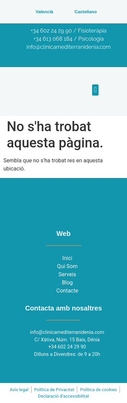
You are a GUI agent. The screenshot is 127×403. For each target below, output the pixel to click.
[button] (95, 90)
